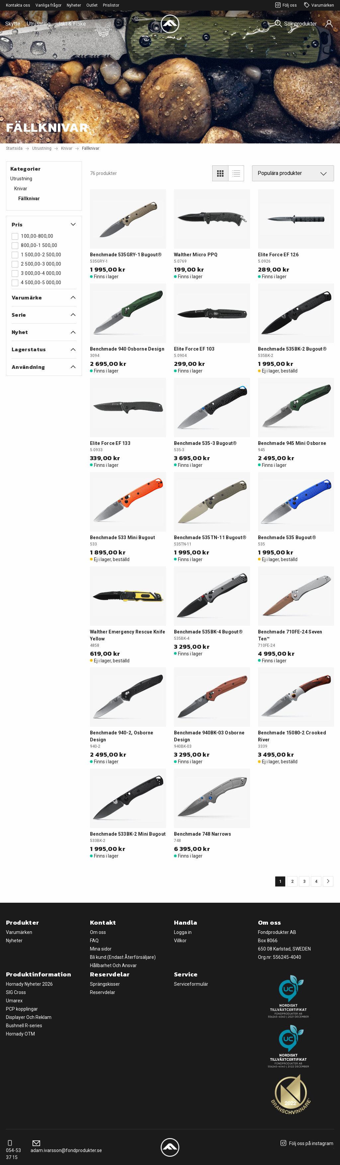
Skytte (12, 24)
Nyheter (74, 5)
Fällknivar (29, 198)
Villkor (180, 940)
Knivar (66, 148)
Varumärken (318, 5)
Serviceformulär (191, 984)
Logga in (183, 932)
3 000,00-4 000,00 (36, 273)
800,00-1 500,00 (34, 245)
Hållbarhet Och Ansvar (113, 965)
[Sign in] (329, 24)
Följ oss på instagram (306, 1143)
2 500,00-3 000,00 (36, 264)
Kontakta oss (18, 5)
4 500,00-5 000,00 (36, 283)
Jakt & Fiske (71, 24)
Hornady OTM (20, 1034)
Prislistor (111, 5)
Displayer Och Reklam (28, 1017)
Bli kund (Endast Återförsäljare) (123, 957)
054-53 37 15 (13, 1150)
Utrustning (38, 24)
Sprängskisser (105, 984)
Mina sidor (101, 949)
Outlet (92, 5)
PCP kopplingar (22, 1009)
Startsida (14, 148)
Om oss (98, 932)
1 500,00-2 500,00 (36, 255)
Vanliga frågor (48, 5)
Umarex (14, 1000)
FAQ (94, 940)
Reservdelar (102, 992)
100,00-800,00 (32, 236)
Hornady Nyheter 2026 (29, 984)
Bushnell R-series (24, 1025)
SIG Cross (16, 992)
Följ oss (285, 5)
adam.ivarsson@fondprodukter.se (66, 1147)
